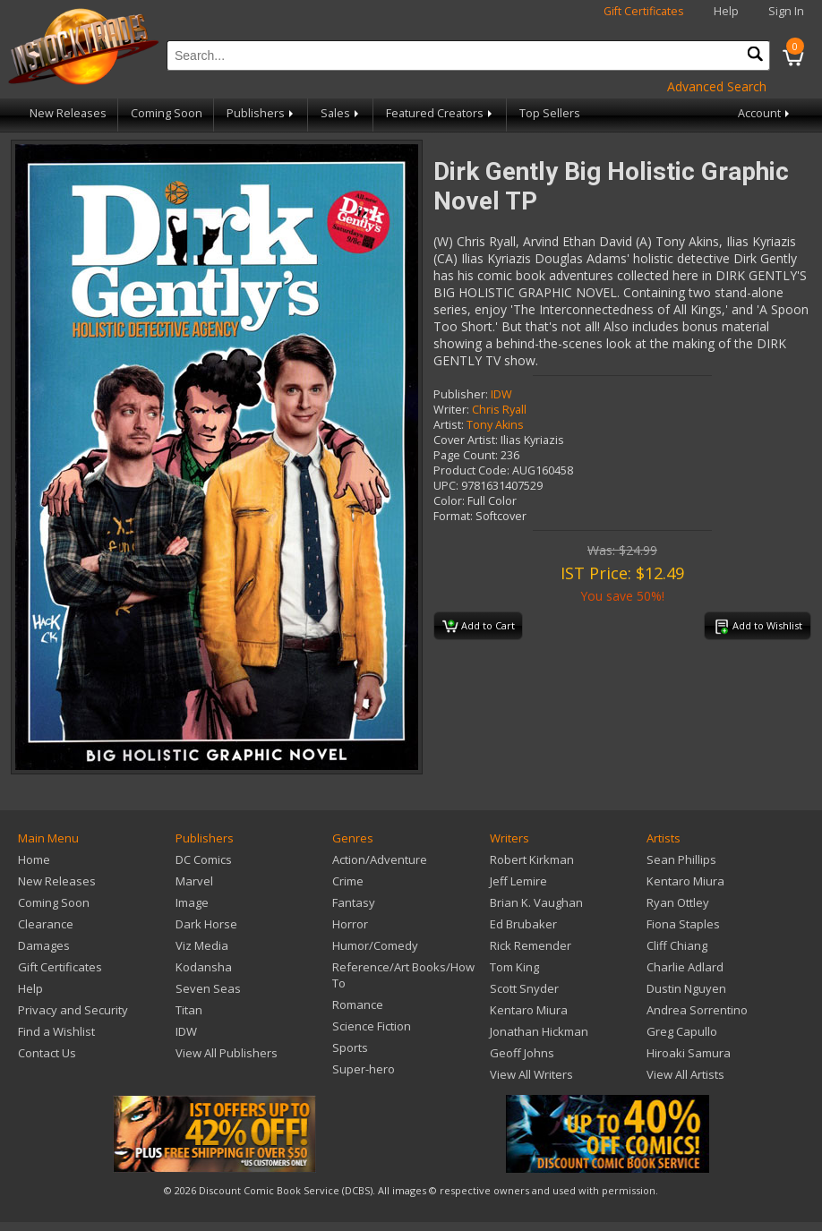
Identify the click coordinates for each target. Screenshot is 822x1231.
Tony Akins (495, 424)
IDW (501, 394)
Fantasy (353, 902)
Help (726, 11)
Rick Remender (530, 945)
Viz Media (202, 945)
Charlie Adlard (685, 967)
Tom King (514, 967)
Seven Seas (208, 988)
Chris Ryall (499, 409)
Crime (348, 881)
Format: (453, 516)
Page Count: (465, 455)
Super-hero (363, 1069)
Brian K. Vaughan (536, 902)
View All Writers (531, 1074)
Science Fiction (371, 1026)
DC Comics (204, 859)
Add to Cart (478, 627)
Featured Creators (440, 113)
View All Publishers (227, 1053)
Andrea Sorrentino (697, 1010)
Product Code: (471, 470)
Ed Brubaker (523, 924)
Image (192, 902)
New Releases (68, 113)
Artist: (448, 424)
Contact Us (47, 1053)
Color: (449, 501)
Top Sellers (549, 113)
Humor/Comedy (375, 945)
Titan (189, 1010)
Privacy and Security (73, 1010)
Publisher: (460, 394)
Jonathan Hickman (539, 1031)
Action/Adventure (379, 859)
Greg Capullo (681, 1031)
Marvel (194, 881)
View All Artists (685, 1074)
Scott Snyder (524, 988)
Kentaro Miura (529, 1010)
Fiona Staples (683, 924)
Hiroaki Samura (688, 1053)
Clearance (45, 924)
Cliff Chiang (676, 945)
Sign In (786, 11)
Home (34, 859)
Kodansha (204, 967)
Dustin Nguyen (686, 988)
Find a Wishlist (56, 1031)
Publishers (261, 113)
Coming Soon (166, 113)
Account (765, 113)
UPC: (445, 485)
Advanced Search (716, 86)
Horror (350, 924)
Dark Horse (206, 924)
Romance (357, 1004)
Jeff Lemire (518, 881)
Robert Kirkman (532, 859)
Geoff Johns (522, 1053)
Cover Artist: (465, 440)
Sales (341, 113)
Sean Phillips (681, 859)
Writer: (451, 409)
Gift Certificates (644, 11)
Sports (350, 1047)
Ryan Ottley (677, 902)
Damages (44, 945)
